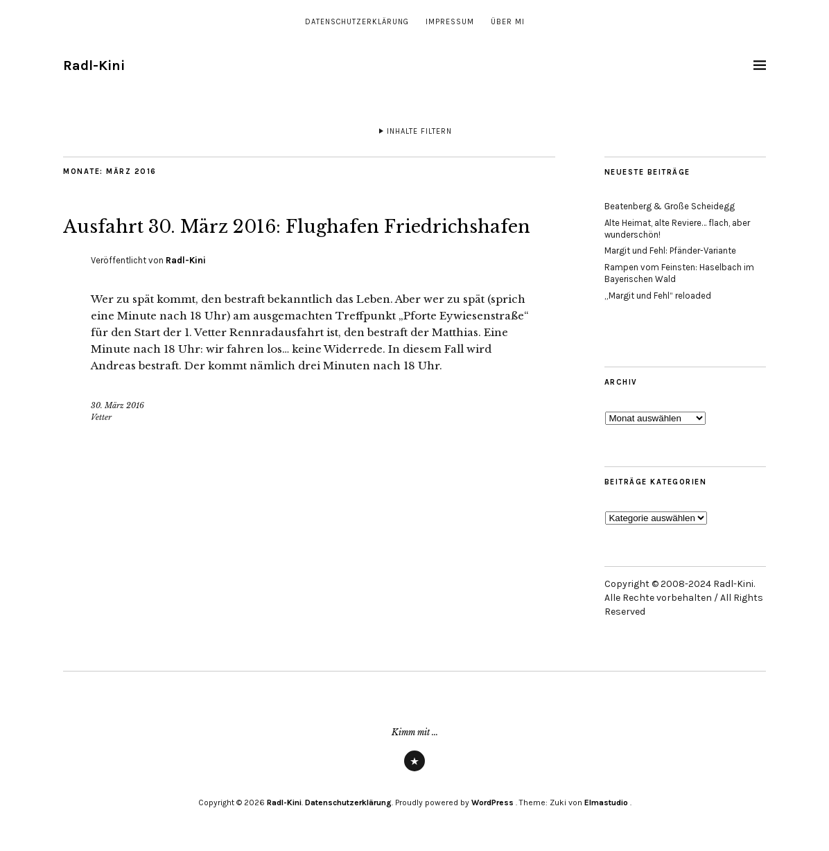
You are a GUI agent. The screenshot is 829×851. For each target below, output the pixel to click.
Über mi (508, 21)
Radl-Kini (94, 65)
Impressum (450, 21)
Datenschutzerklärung (357, 21)
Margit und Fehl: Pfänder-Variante (670, 250)
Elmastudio (606, 802)
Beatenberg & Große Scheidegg (669, 206)
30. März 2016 (117, 441)
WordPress (492, 802)
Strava (414, 770)
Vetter (101, 452)
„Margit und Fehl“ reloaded (657, 295)
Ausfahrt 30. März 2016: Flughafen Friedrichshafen (262, 239)
